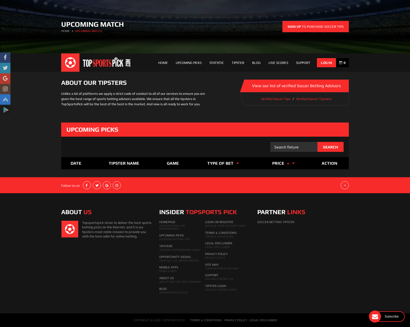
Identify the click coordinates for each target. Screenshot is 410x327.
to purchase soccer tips (316, 27)
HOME (65, 30)
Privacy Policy (216, 254)
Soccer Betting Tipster (275, 222)
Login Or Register (219, 222)
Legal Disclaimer (218, 243)
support (303, 63)
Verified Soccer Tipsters (314, 99)
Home (163, 63)
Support (211, 275)
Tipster (238, 63)
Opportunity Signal (175, 256)
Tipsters (166, 246)
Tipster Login (215, 285)
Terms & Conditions (221, 232)
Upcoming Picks (189, 63)
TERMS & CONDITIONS (206, 320)
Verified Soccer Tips (276, 99)
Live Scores (278, 63)
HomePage (167, 222)
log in (326, 63)
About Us (166, 278)
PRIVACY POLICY (235, 320)
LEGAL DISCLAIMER (263, 320)
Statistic (216, 63)
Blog (256, 63)
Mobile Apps (168, 267)
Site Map (212, 264)
